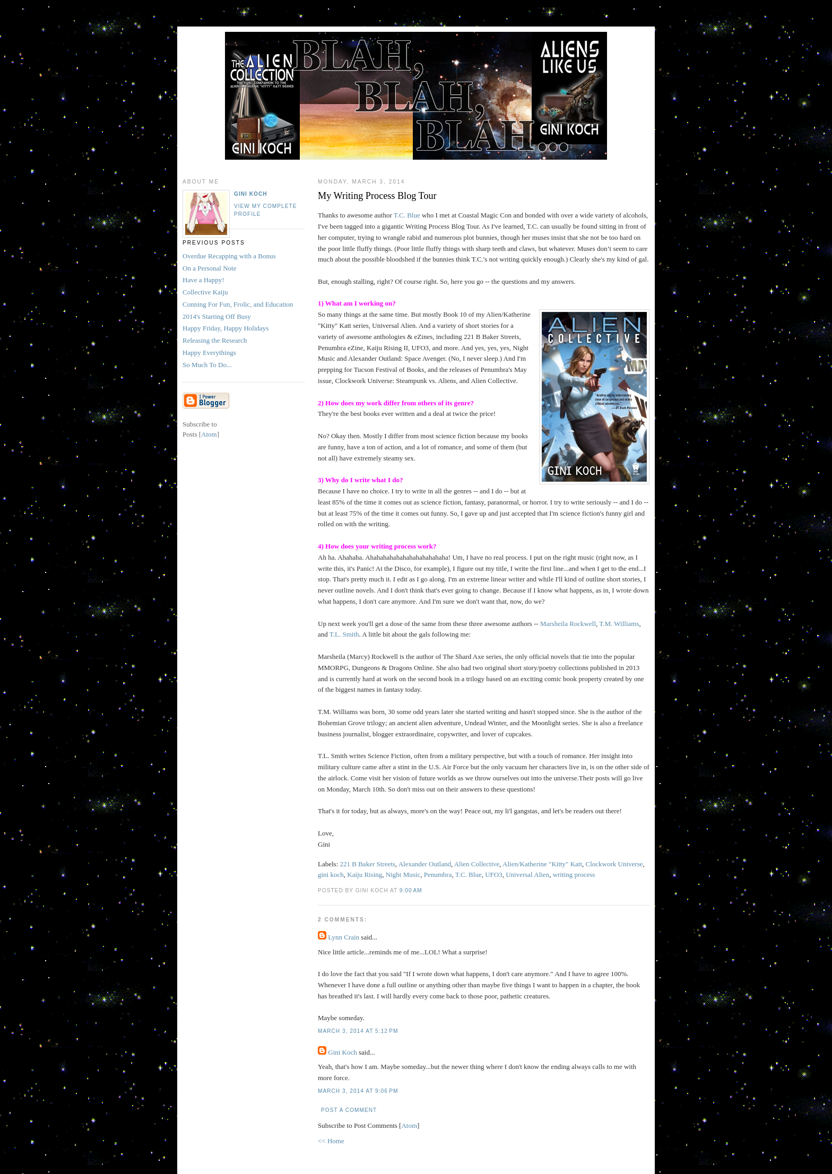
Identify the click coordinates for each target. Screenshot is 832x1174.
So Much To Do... (207, 365)
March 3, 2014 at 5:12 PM (358, 1031)
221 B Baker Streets (367, 864)
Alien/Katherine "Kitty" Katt (542, 864)
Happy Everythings (209, 352)
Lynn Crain (343, 937)
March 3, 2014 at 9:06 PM (358, 1091)
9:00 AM (411, 890)
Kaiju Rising (364, 875)
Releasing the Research (215, 340)
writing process (574, 875)
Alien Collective (477, 864)
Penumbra (438, 875)
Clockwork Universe (614, 864)
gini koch (331, 875)
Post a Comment (349, 1110)
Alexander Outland (424, 864)
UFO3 (493, 875)
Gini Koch (342, 1052)
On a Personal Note (209, 268)
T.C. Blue (407, 215)
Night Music (403, 875)
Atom (409, 1125)
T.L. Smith (344, 634)
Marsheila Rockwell (567, 624)
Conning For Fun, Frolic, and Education (238, 304)
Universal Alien (527, 875)
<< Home (331, 1141)
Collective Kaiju (205, 292)
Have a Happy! (203, 280)
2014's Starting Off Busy (217, 316)
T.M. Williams (619, 624)
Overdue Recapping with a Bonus (229, 256)
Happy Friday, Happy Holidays (225, 328)
